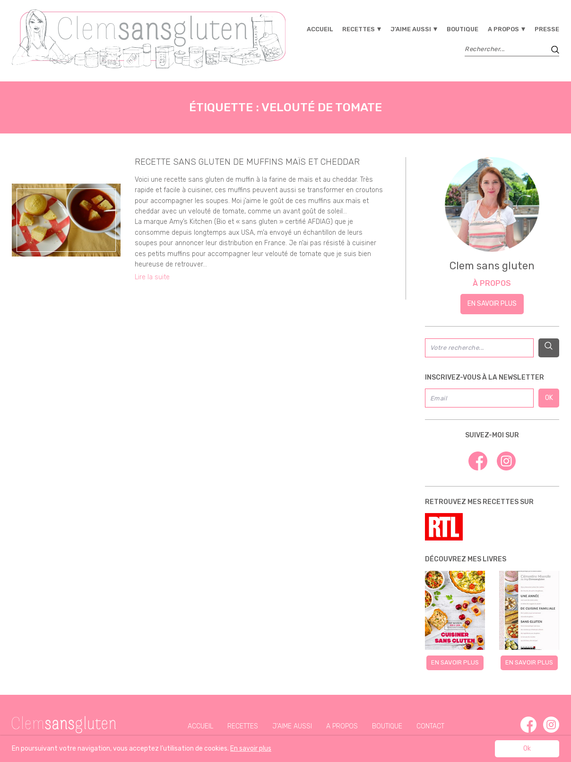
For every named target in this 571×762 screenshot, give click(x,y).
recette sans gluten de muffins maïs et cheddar (247, 162)
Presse (547, 29)
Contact (430, 726)
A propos (503, 29)
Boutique (462, 29)
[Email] (479, 398)
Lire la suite (152, 277)
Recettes (358, 29)
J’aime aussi (410, 29)
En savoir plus (492, 304)
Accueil (320, 29)
